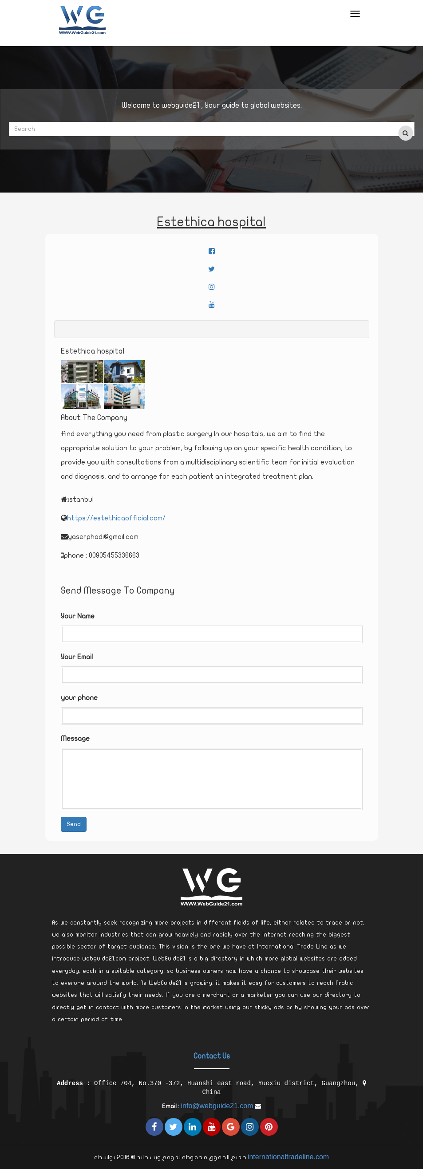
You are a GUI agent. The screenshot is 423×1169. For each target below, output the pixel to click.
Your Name (78, 616)
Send (74, 824)
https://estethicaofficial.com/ (116, 518)
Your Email (77, 657)
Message (75, 738)
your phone (79, 697)
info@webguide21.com (217, 1106)
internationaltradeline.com (288, 1157)
